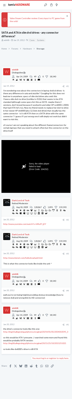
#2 (67, 220)
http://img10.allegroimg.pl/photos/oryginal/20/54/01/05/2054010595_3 (35, 332)
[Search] (68, 5)
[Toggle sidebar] (62, 5)
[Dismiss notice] (67, 16)
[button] (4, 4)
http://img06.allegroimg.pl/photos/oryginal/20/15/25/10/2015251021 (34, 343)
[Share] (63, 86)
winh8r (7, 40)
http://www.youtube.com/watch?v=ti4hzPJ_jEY (24, 224)
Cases (32, 40)
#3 (67, 254)
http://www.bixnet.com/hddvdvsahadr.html (22, 258)
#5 (67, 324)
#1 (67, 86)
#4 (67, 290)
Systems (40, 40)
